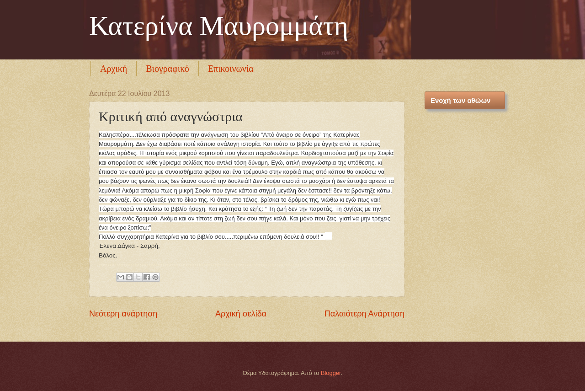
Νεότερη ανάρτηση (123, 313)
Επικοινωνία (231, 69)
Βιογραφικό (167, 69)
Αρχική (113, 69)
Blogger (331, 373)
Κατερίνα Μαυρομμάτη (218, 26)
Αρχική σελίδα (240, 313)
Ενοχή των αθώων (460, 100)
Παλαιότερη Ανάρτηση (364, 313)
